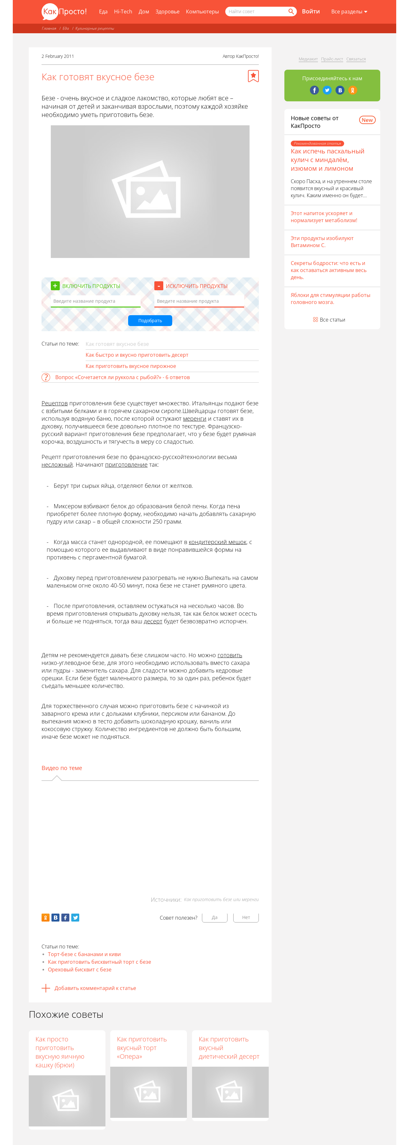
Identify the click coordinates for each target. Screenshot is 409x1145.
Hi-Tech (123, 11)
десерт (153, 621)
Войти (311, 11)
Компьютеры (202, 11)
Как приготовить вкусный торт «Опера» (142, 1048)
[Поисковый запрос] (261, 11)
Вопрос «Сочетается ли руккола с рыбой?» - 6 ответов (122, 377)
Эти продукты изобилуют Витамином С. (322, 242)
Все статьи (332, 319)
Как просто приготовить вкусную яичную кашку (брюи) (59, 1052)
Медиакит (308, 59)
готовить (230, 655)
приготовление (126, 464)
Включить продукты (91, 286)
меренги (194, 418)
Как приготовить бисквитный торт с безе (99, 961)
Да (215, 917)
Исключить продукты (197, 286)
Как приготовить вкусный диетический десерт (229, 1048)
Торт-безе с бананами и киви (84, 954)
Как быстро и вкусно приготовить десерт (137, 354)
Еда (103, 11)
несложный (57, 464)
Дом (144, 11)
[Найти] (291, 11)
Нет (246, 917)
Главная (49, 28)
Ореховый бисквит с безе (80, 969)
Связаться (356, 59)
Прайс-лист (332, 59)
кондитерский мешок (217, 542)
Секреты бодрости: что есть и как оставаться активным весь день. (329, 270)
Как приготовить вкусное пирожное (131, 366)
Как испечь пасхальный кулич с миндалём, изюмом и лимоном (328, 160)
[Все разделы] (349, 12)
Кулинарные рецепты (94, 28)
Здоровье (168, 11)
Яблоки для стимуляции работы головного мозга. (330, 299)
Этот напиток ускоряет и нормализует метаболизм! (324, 217)
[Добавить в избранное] (253, 76)
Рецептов (55, 403)
